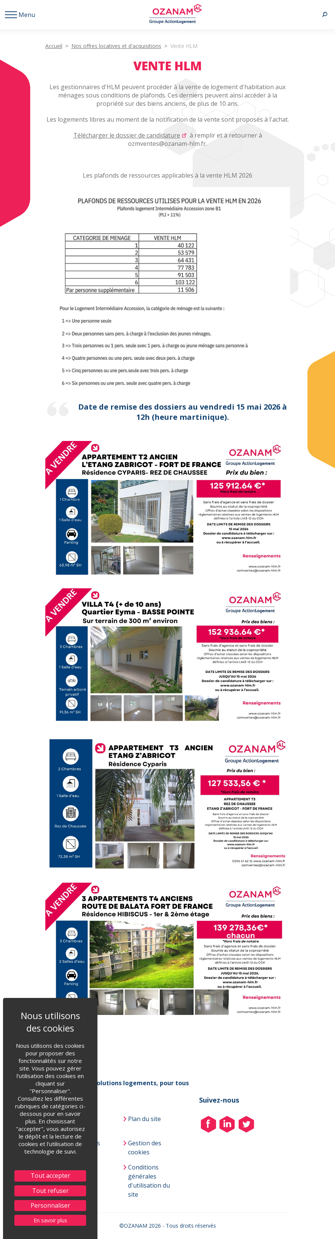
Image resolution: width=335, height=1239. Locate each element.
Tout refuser (50, 1190)
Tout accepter (50, 1175)
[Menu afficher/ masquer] (18, 14)
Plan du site (144, 1119)
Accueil (53, 45)
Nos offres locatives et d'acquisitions (116, 45)
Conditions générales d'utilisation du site (149, 1181)
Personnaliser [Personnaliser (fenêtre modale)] (50, 1205)
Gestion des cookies (144, 1147)
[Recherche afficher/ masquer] (324, 14)
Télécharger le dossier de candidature (126, 135)
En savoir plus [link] (50, 1220)
